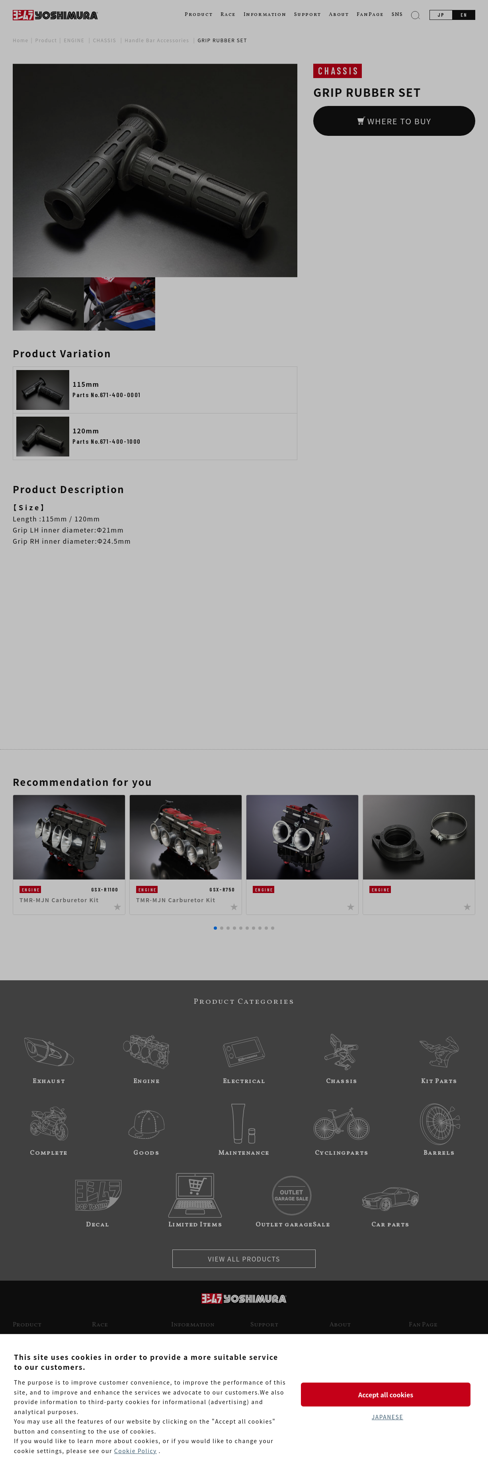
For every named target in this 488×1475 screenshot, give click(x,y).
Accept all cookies (387, 1394)
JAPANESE (387, 1417)
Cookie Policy (135, 1451)
